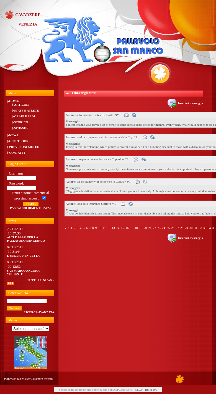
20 (145, 227)
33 (204, 227)
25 (168, 227)
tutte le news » (40, 280)
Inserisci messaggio (185, 103)
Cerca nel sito (18, 293)
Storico (21, 122)
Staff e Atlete (26, 110)
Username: (16, 173)
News (13, 135)
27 (177, 227)
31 (195, 227)
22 (154, 227)
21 (149, 227)
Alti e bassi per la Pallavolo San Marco (26, 239)
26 (172, 227)
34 (209, 227)
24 (163, 227)
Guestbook (19, 141)
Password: (16, 183)
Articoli (21, 104)
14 (117, 227)
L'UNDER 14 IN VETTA (23, 255)
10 (99, 227)
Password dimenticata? (30, 207)
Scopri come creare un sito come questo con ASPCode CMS (95, 389)
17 (131, 227)
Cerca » (14, 308)
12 (108, 227)
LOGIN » (31, 204)
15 (122, 227)
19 (140, 227)
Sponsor (21, 128)
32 (200, 227)
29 (186, 227)
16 (126, 227)
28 (181, 227)
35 (213, 227)
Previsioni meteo (24, 146)
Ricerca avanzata (39, 312)
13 (113, 227)
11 (104, 227)
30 (190, 227)
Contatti (17, 152)
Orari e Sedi (24, 116)
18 (136, 227)
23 (159, 227)
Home (14, 100)
